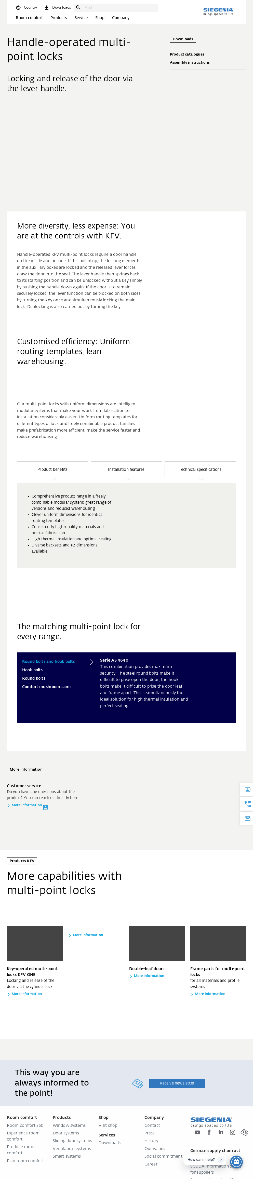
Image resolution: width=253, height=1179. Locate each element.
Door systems (66, 1133)
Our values (154, 1149)
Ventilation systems (72, 1149)
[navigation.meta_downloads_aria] (57, 7)
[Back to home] (218, 12)
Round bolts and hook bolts (48, 662)
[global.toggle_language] (26, 7)
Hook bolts (32, 670)
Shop (99, 18)
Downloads (110, 1143)
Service (81, 18)
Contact (152, 1126)
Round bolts (33, 678)
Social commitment (163, 1157)
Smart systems (67, 1157)
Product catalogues (208, 55)
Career (150, 1164)
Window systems (69, 1126)
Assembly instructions (208, 63)
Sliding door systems (72, 1141)
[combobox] (120, 8)
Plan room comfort (25, 1161)
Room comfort (29, 18)
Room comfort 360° (26, 1126)
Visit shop (108, 1126)
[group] (126, 525)
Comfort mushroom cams (47, 687)
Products (58, 18)
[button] (52, 469)
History (151, 1141)
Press (149, 1133)
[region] (126, 529)
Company (120, 18)
